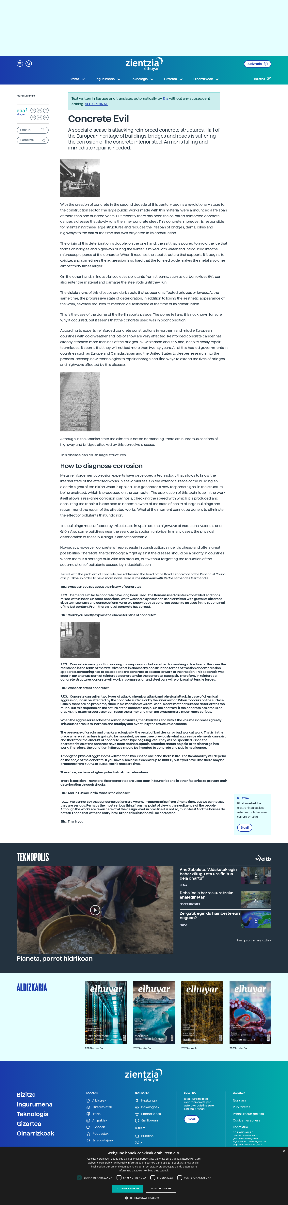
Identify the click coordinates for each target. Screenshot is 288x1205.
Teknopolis (33, 856)
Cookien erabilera (246, 1120)
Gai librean (146, 1121)
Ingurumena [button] (108, 79)
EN (33, 117)
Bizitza (26, 1094)
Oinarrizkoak (35, 1133)
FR (46, 110)
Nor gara (239, 1100)
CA (39, 117)
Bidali (245, 827)
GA (45, 117)
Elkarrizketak (99, 1107)
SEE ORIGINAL (96, 104)
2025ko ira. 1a (189, 1048)
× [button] (283, 1151)
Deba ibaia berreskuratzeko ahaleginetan (206, 895)
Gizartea (29, 1123)
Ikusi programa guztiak (253, 940)
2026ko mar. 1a (94, 1048)
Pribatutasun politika (248, 1114)
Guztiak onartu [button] (128, 1188)
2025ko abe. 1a (142, 1048)
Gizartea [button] (173, 79)
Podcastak (97, 1134)
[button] (20, 63)
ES (39, 110)
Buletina (262, 79)
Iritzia (93, 1114)
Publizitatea (241, 1107)
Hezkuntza (146, 1101)
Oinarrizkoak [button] (206, 79)
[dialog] (144, 1176)
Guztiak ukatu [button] (161, 1188)
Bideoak (95, 1127)
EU (33, 110)
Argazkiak (96, 1121)
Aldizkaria (258, 64)
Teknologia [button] (142, 79)
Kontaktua (240, 1127)
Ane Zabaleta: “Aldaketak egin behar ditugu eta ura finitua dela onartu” (208, 874)
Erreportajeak (99, 1140)
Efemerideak (148, 1114)
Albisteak (96, 1101)
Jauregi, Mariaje (26, 95)
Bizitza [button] (77, 79)
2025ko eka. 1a (238, 1048)
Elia (165, 98)
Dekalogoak (147, 1107)
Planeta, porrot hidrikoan (55, 958)
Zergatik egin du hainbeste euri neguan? (210, 915)
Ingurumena (35, 1104)
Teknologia (33, 1114)
